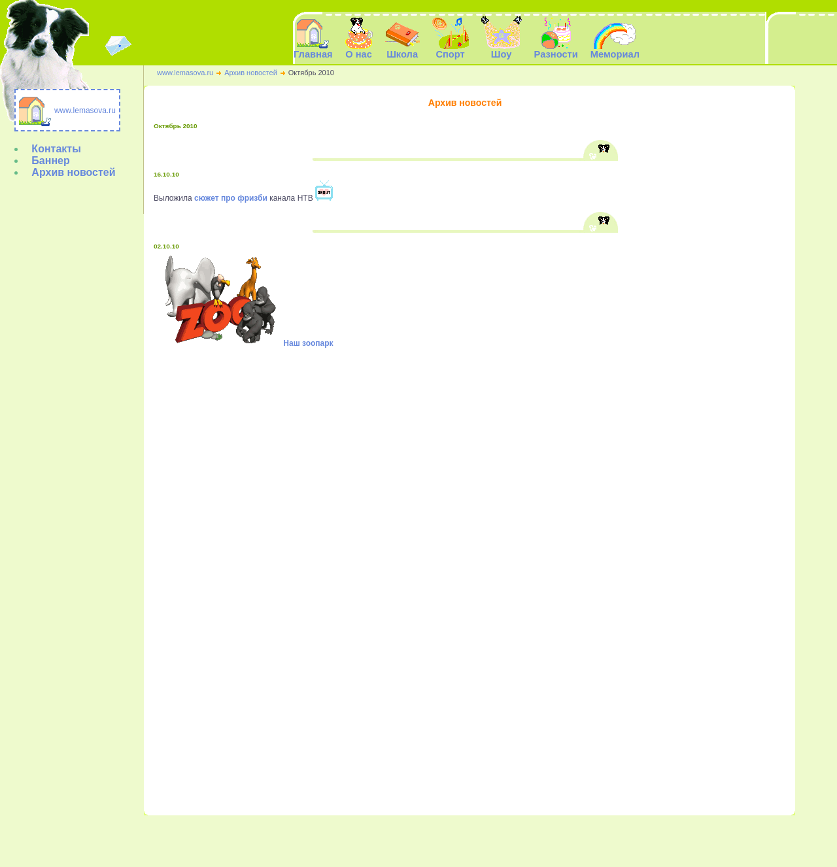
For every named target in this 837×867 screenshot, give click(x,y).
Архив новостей (250, 72)
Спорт (411, 838)
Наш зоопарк (308, 343)
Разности (467, 838)
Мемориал (509, 838)
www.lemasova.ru (185, 72)
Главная (313, 50)
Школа (382, 838)
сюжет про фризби (230, 198)
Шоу (436, 838)
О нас (353, 838)
